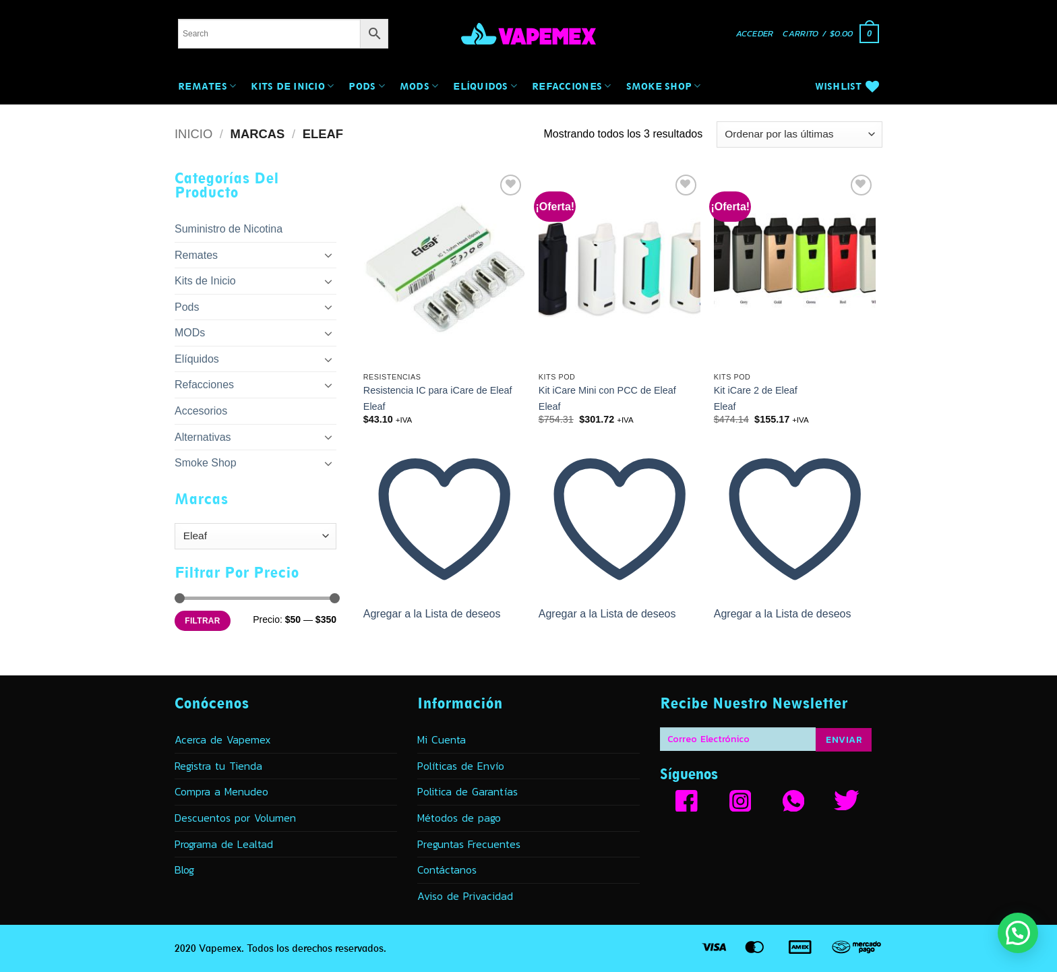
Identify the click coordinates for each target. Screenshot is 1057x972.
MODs (419, 86)
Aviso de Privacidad (465, 896)
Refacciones (571, 86)
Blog (184, 869)
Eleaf (374, 406)
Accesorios (201, 411)
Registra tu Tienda (218, 766)
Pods (367, 86)
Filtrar (202, 621)
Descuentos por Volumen (235, 818)
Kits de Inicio (292, 86)
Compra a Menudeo (221, 791)
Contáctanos (447, 869)
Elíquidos (485, 86)
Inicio (193, 134)
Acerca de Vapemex (223, 739)
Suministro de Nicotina (228, 229)
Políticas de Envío (460, 766)
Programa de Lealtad (224, 844)
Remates (207, 86)
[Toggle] (328, 255)
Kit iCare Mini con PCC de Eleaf (607, 390)
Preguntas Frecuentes (468, 844)
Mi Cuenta (441, 739)
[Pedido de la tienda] (799, 134)
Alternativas (203, 437)
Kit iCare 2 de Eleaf (755, 390)
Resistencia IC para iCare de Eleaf (437, 390)
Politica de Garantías (467, 791)
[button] (755, 34)
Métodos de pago (459, 818)
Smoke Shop (663, 86)
